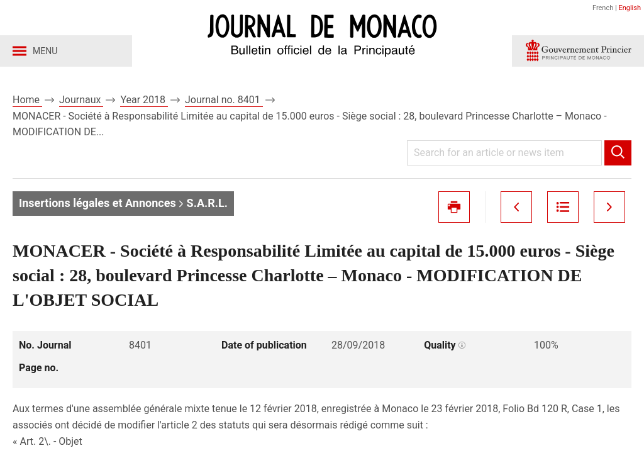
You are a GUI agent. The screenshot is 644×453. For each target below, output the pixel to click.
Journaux (81, 100)
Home (27, 100)
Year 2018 (144, 100)
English (629, 8)
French (602, 8)
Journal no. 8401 (224, 100)
